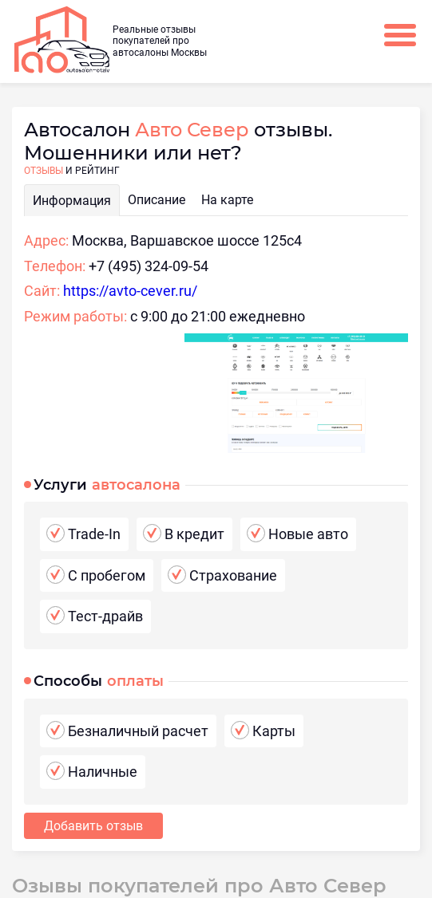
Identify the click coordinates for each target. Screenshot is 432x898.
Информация (72, 200)
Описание (156, 199)
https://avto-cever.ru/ (130, 290)
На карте (227, 199)
